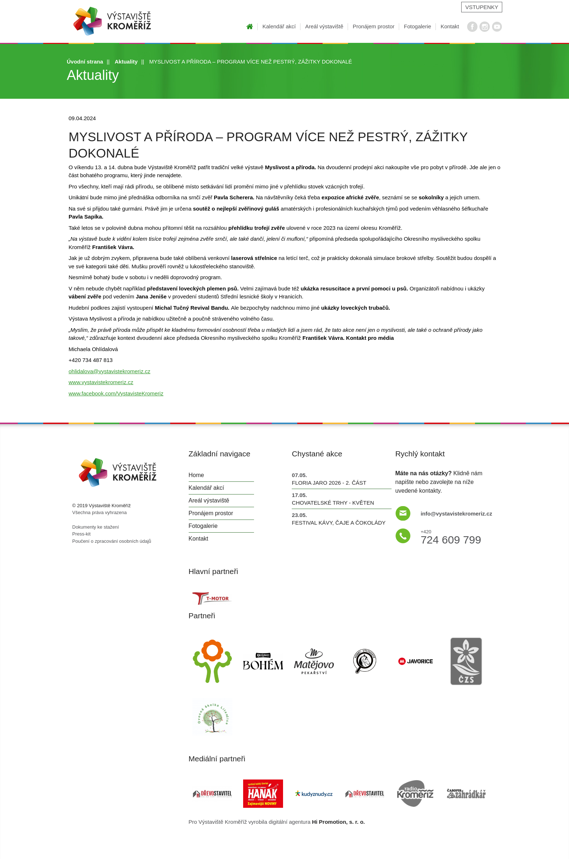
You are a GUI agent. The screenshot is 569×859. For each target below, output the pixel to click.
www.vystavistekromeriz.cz (101, 382)
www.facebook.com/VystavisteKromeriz (116, 393)
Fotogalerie (417, 26)
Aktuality (126, 61)
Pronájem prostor (373, 26)
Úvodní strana (85, 61)
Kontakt (450, 26)
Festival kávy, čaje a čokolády (338, 523)
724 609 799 (451, 536)
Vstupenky (481, 7)
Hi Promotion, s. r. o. (338, 822)
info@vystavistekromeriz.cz (456, 513)
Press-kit (81, 534)
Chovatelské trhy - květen (333, 503)
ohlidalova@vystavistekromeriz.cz (109, 371)
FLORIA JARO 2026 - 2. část (329, 483)
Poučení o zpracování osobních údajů (111, 541)
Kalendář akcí (279, 26)
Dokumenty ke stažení (95, 527)
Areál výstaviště (324, 26)
